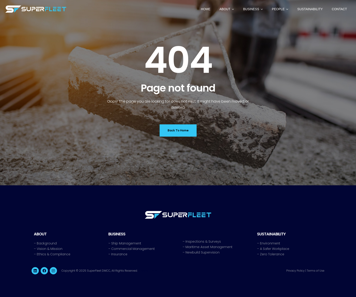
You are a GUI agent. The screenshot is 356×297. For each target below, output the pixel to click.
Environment (270, 243)
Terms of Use (315, 271)
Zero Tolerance (272, 254)
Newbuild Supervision (202, 252)
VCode (159, 271)
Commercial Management (133, 248)
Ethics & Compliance (53, 254)
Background (47, 243)
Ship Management (126, 243)
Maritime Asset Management (208, 247)
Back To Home (178, 130)
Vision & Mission (49, 248)
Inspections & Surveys (203, 241)
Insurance (119, 254)
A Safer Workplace (274, 248)
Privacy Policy (295, 271)
